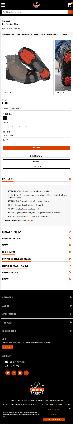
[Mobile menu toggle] (3, 5)
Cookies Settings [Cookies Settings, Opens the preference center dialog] (54, 410)
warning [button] (30, 220)
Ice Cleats (17, 29)
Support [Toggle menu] (37, 322)
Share (36, 161)
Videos (36, 34)
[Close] (70, 408)
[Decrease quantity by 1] (4, 143)
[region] (36, 414)
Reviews (64, 34)
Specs (43, 34)
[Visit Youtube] (26, 373)
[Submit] (70, 12)
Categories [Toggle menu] (37, 297)
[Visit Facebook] (20, 373)
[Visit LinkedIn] (8, 373)
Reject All (54, 414)
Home (3, 29)
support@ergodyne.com (15, 361)
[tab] (5, 109)
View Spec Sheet (36, 156)
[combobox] (37, 12)
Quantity (5, 140)
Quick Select (15, 109)
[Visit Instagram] (14, 373)
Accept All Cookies (54, 419)
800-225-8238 (12, 366)
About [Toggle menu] (37, 305)
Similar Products (53, 34)
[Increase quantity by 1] (14, 143)
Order (6, 109)
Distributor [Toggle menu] (37, 331)
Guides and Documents (24, 34)
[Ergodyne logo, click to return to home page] (37, 388)
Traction (9, 29)
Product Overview (8, 34)
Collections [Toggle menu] (37, 314)
